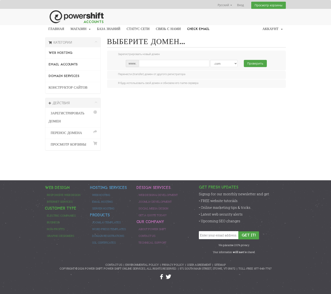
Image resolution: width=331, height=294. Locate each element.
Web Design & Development (158, 195)
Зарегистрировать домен (73, 116)
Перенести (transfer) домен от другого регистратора (148, 74)
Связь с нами (168, 29)
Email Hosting (102, 202)
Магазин (81, 29)
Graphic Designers (60, 236)
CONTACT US (113, 265)
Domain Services (64, 76)
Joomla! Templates (106, 222)
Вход (240, 5)
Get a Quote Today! (152, 215)
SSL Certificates (104, 242)
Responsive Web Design (63, 195)
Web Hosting (60, 52)
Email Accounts (63, 64)
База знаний (108, 29)
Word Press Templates (109, 229)
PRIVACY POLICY (173, 265)
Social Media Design (153, 208)
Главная (56, 29)
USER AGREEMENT (199, 265)
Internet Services (60, 202)
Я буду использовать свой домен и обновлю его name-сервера (154, 83)
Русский (225, 5)
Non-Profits (56, 229)
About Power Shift (152, 229)
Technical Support (152, 242)
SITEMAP (220, 265)
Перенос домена (73, 132)
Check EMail (198, 29)
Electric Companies (61, 215)
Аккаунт (272, 29)
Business (53, 222)
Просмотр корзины (268, 5)
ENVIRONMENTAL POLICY (142, 265)
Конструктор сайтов (68, 87)
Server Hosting (103, 208)
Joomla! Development (155, 202)
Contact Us (146, 236)
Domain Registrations (108, 236)
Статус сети (138, 29)
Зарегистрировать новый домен (135, 54)
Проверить (255, 63)
